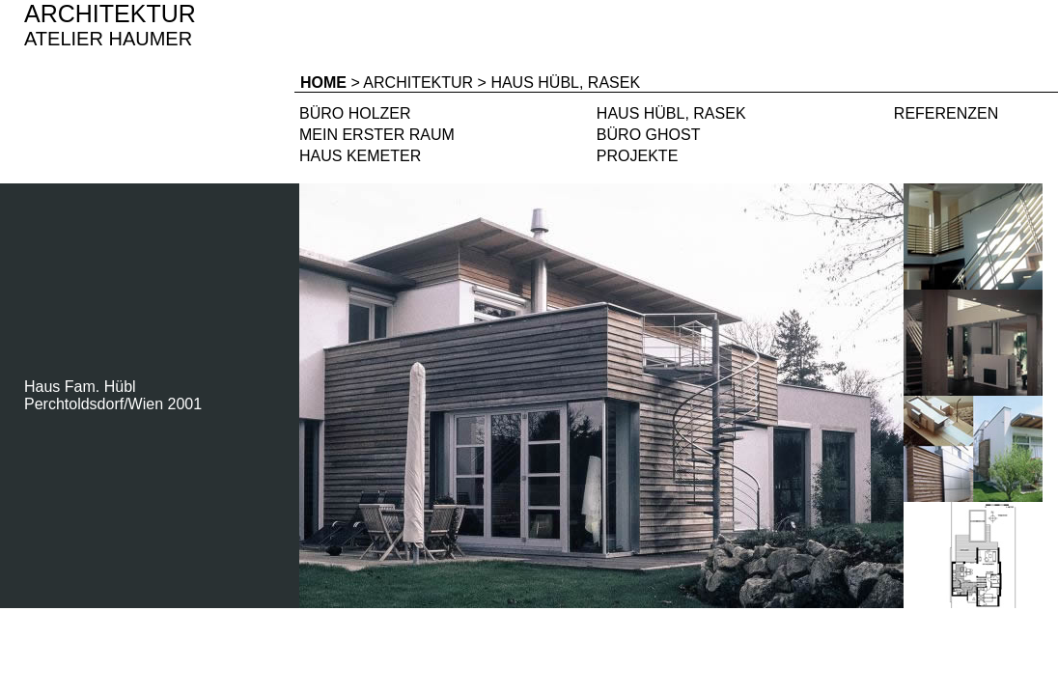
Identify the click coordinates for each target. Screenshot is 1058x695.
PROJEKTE (637, 156)
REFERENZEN (946, 113)
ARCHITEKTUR (418, 82)
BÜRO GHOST (649, 134)
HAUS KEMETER (360, 156)
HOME (323, 82)
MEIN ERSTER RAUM (377, 134)
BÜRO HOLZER (355, 113)
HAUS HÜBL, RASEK (671, 113)
